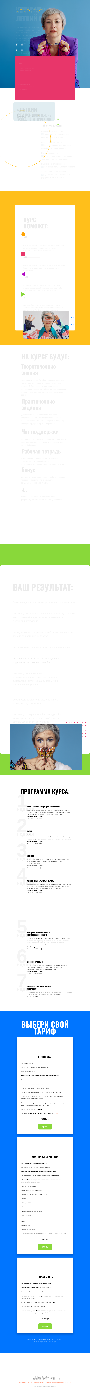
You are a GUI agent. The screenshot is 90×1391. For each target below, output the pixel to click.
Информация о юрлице (25, 1382)
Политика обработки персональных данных (58, 1382)
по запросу (57, 1113)
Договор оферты (39, 1382)
